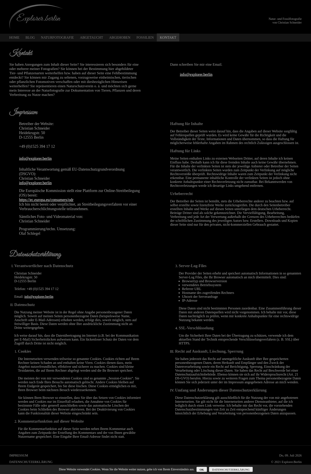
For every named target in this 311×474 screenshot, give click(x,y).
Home (14, 37)
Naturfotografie (57, 37)
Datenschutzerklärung (30, 462)
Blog (30, 37)
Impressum (18, 455)
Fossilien (145, 37)
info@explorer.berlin (196, 74)
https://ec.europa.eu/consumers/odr (46, 200)
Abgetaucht (91, 37)
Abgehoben (119, 37)
